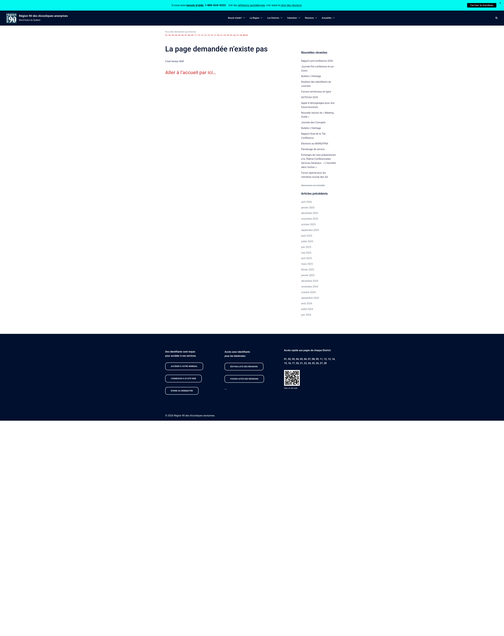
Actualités (326, 17)
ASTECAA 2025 (309, 96)
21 (221, 34)
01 (166, 34)
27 (237, 34)
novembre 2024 (309, 285)
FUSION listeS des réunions (244, 378)
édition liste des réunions (244, 366)
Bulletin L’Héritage (311, 75)
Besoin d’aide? (235, 17)
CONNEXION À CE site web (183, 378)
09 (192, 34)
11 (195, 34)
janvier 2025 (307, 274)
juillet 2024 (307, 308)
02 (169, 34)
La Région (254, 17)
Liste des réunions (291, 5)
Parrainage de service (313, 148)
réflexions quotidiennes (251, 5)
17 (215, 34)
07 (186, 34)
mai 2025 (306, 252)
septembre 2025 (310, 229)
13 (202, 34)
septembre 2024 (310, 297)
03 (173, 34)
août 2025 (306, 235)
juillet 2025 (307, 240)
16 (211, 34)
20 (218, 34)
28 (241, 34)
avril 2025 (306, 257)
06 (182, 34)
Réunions (309, 17)
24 (228, 34)
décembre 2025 (309, 212)
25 (231, 34)
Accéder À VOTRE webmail (184, 365)
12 (199, 34)
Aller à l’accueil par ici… (190, 72)
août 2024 (306, 302)
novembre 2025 (309, 218)
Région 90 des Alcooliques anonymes (43, 15)
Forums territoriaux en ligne (316, 90)
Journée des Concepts (313, 121)
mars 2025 (307, 263)
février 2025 (307, 268)
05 (179, 34)
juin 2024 (306, 314)
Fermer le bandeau (481, 5)
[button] (496, 17)
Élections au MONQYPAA (314, 142)
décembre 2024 (309, 280)
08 (189, 34)
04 (176, 34)
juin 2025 (306, 246)
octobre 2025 (308, 223)
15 (208, 34)
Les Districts (273, 17)
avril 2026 (306, 201)
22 (224, 34)
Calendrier (292, 17)
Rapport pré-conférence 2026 (317, 60)
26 (234, 34)
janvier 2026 (307, 206)
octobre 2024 (308, 291)
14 (205, 34)
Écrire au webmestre (182, 390)
